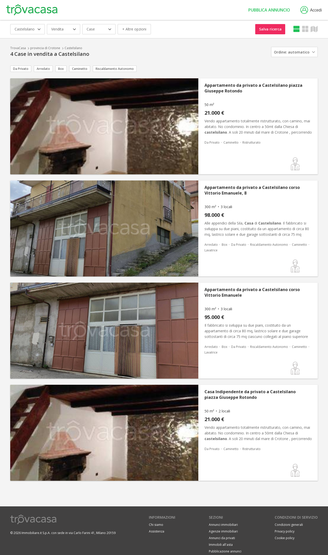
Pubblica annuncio (269, 10)
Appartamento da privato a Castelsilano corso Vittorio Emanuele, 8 (252, 190)
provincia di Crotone (45, 48)
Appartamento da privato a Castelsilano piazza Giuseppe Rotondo (253, 88)
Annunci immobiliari (223, 524)
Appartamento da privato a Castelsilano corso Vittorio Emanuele (252, 292)
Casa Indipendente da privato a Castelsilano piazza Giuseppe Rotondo (250, 394)
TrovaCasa (18, 48)
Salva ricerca (270, 29)
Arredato (43, 69)
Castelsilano (73, 48)
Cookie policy (284, 538)
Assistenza (156, 531)
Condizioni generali (289, 524)
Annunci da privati (222, 538)
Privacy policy (284, 531)
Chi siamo (156, 524)
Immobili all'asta (221, 544)
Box (61, 69)
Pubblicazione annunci (225, 551)
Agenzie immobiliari (223, 531)
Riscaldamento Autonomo (115, 69)
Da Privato (20, 69)
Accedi (311, 10)
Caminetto (79, 69)
